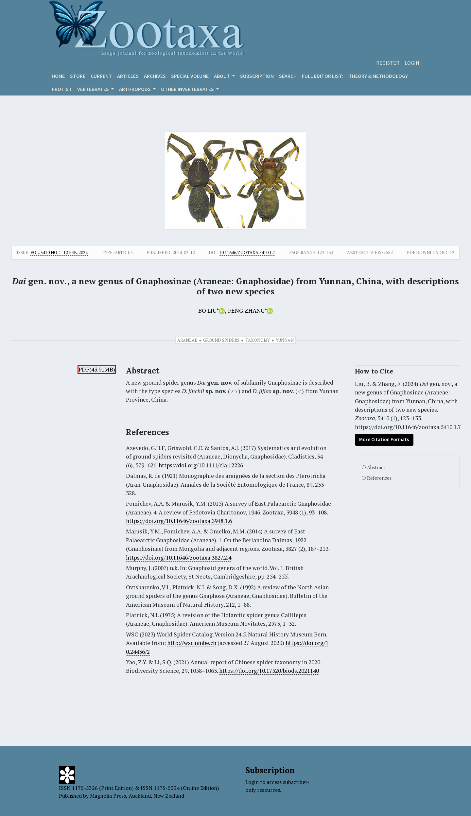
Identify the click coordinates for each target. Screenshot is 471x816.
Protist (62, 89)
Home (58, 76)
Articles (128, 76)
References (379, 478)
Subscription (257, 76)
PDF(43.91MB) (96, 369)
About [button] (222, 76)
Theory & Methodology (378, 76)
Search (288, 76)
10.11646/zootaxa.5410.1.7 (247, 252)
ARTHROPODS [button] (135, 89)
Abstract (376, 467)
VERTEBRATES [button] (93, 89)
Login (412, 63)
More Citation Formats (384, 439)
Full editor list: (322, 76)
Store (77, 76)
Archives (155, 76)
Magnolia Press (108, 795)
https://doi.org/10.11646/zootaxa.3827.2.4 (178, 557)
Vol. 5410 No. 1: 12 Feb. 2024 (59, 252)
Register (387, 63)
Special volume (190, 76)
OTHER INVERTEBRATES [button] (188, 89)
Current (101, 76)
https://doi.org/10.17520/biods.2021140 (269, 670)
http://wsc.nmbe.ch (191, 643)
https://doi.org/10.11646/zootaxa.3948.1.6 (179, 521)
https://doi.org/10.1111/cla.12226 (201, 465)
